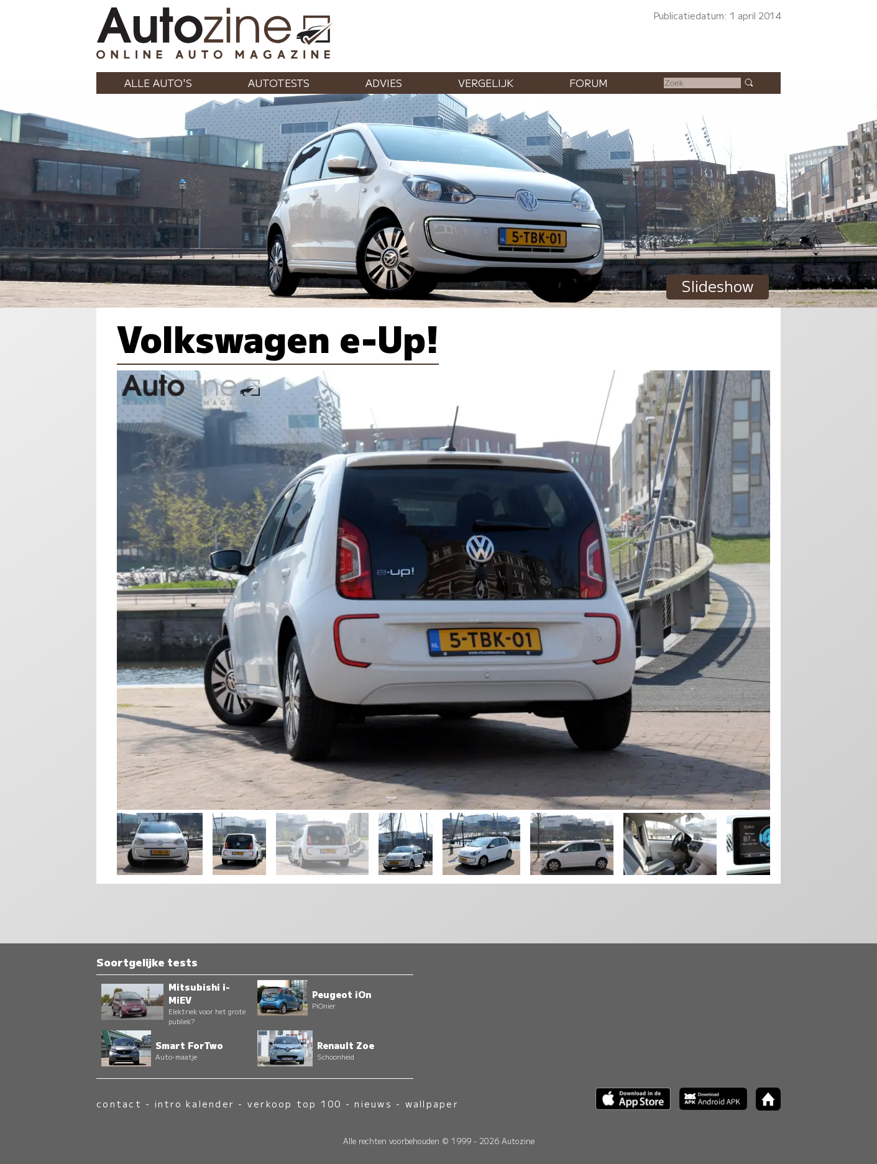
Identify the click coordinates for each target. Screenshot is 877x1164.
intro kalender (194, 1103)
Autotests (279, 82)
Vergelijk (485, 82)
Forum (588, 82)
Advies (383, 82)
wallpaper (432, 1103)
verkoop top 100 (294, 1103)
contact (119, 1103)
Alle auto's (158, 82)
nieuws (373, 1103)
